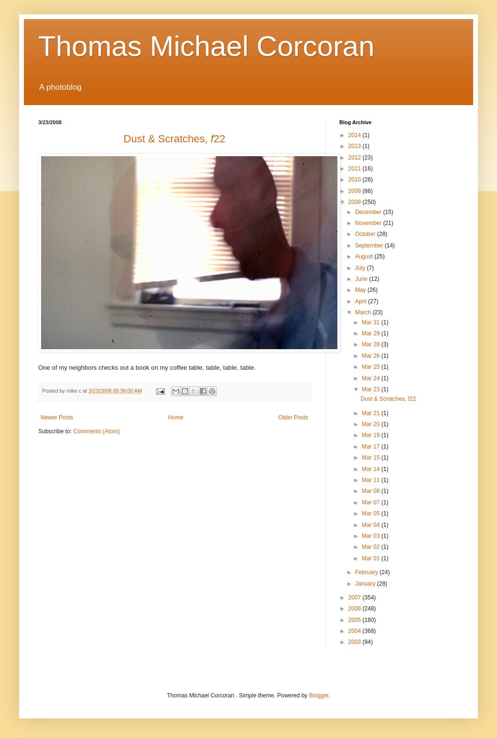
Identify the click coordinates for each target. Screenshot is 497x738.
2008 (355, 202)
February (367, 572)
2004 (355, 631)
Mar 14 (371, 469)
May (361, 290)
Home (176, 417)
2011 (355, 168)
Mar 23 (371, 389)
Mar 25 (371, 367)
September (370, 245)
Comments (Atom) (96, 431)
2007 (355, 597)
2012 (355, 157)
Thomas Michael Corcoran (206, 46)
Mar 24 (371, 378)
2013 (355, 146)
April (361, 301)
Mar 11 (371, 480)
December (369, 212)
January (366, 583)
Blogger (319, 695)
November (369, 223)
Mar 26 (371, 356)
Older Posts (293, 417)
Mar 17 (371, 446)
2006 (355, 608)
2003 (355, 642)
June (362, 279)
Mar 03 (371, 536)
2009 (355, 191)
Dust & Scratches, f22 (388, 399)
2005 (355, 620)
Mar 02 (371, 547)
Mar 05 (371, 513)
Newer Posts (57, 417)
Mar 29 (371, 333)
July (361, 268)
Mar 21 (371, 413)
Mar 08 (371, 491)
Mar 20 (371, 424)
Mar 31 (371, 322)
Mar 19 (371, 435)
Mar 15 (371, 457)
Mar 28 (371, 344)
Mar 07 (371, 502)
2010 (355, 179)
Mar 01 (371, 558)
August (365, 256)
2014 (355, 135)
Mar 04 (371, 525)
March (364, 312)
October (366, 234)
